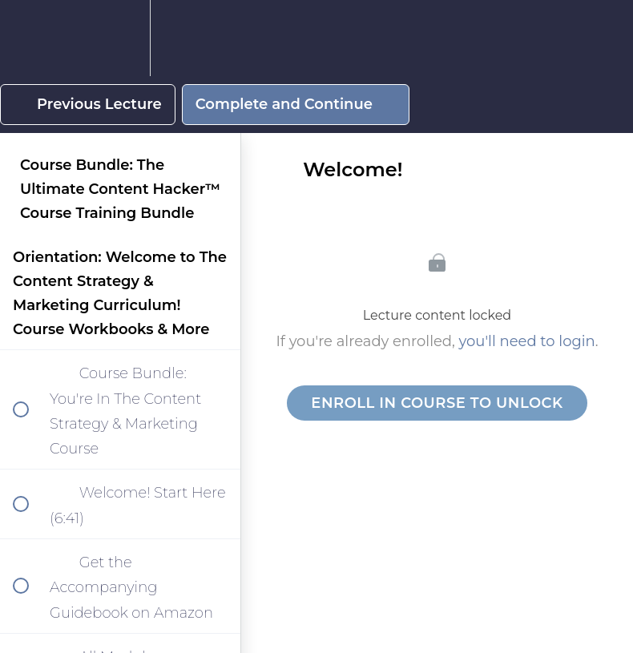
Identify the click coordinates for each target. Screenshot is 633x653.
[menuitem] (120, 38)
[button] (29, 38)
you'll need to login (527, 341)
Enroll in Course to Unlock (436, 403)
